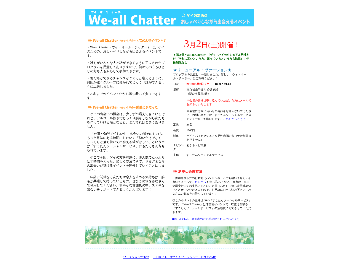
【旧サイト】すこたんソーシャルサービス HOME (184, 257)
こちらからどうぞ (234, 118)
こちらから (199, 182)
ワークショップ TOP (136, 257)
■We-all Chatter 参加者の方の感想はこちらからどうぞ (205, 219)
